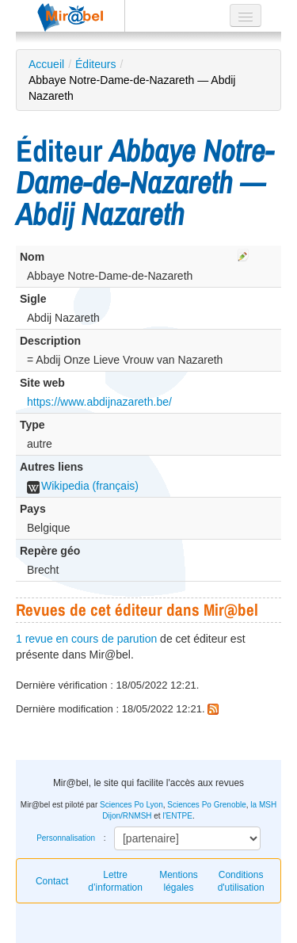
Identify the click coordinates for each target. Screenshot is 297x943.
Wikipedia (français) (83, 485)
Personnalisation (65, 838)
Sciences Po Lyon (131, 804)
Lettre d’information (115, 881)
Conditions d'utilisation (241, 881)
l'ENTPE (177, 815)
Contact (52, 881)
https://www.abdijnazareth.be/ (99, 401)
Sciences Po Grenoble (206, 804)
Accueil (46, 64)
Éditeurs (95, 64)
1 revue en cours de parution (86, 638)
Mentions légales (178, 881)
